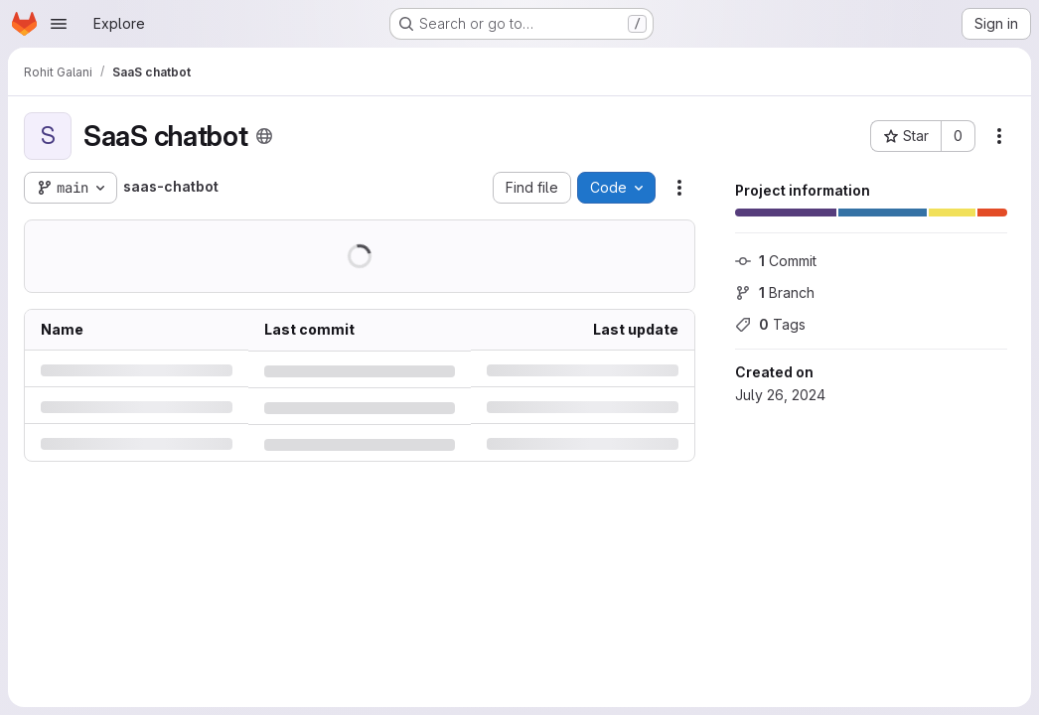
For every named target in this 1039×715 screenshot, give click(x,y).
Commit (775, 260)
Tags (770, 324)
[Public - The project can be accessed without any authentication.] (264, 136)
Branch (775, 292)
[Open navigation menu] (58, 24)
